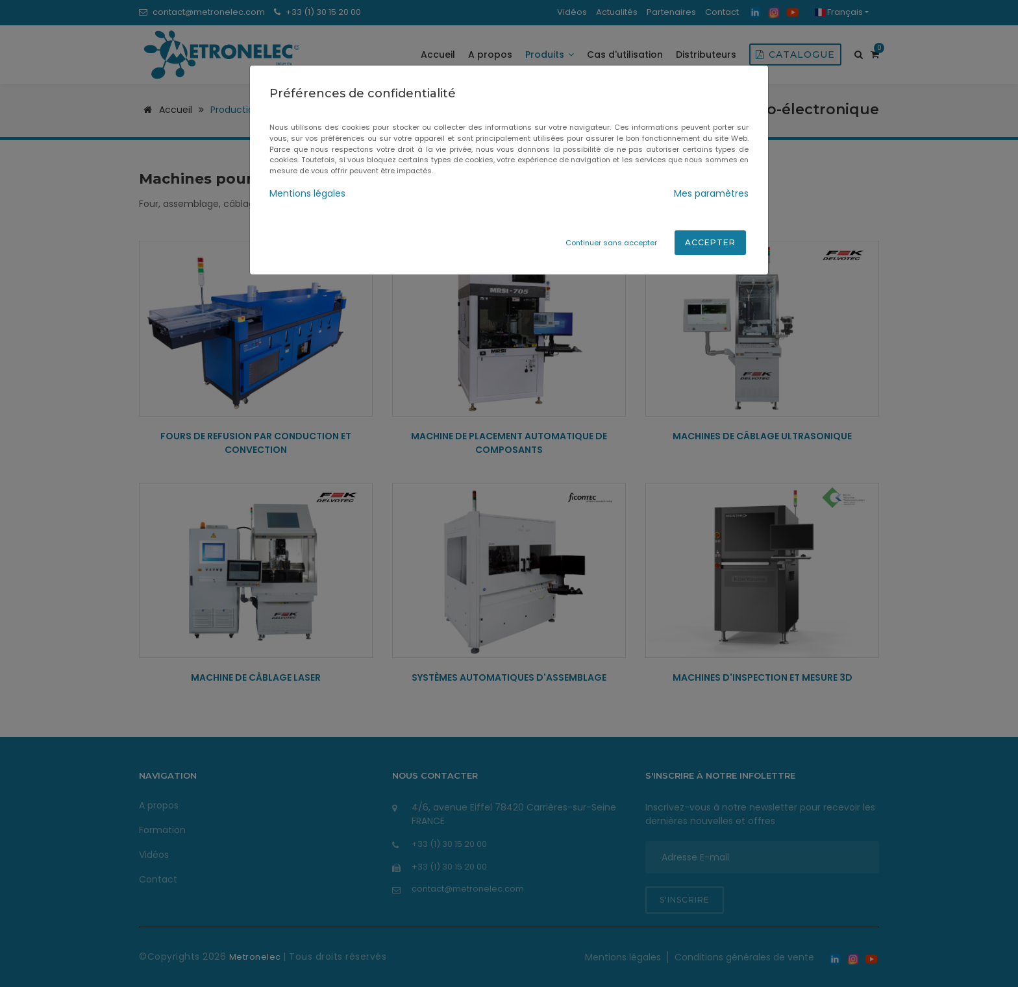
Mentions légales (307, 193)
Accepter (710, 242)
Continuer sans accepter (611, 243)
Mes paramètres (711, 193)
